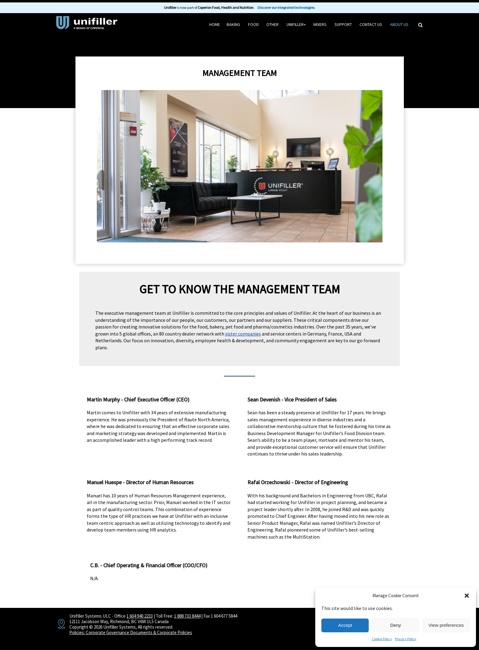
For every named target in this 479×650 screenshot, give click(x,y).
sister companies (243, 334)
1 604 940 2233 (139, 616)
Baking (233, 24)
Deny (395, 625)
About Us (399, 24)
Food (253, 24)
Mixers (320, 24)
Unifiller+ (296, 24)
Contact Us (371, 24)
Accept (345, 625)
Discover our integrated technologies (286, 7)
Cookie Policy (382, 639)
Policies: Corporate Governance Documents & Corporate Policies (130, 632)
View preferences (446, 625)
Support (343, 24)
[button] (467, 596)
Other (272, 24)
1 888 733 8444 (187, 616)
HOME (214, 24)
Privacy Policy (405, 639)
